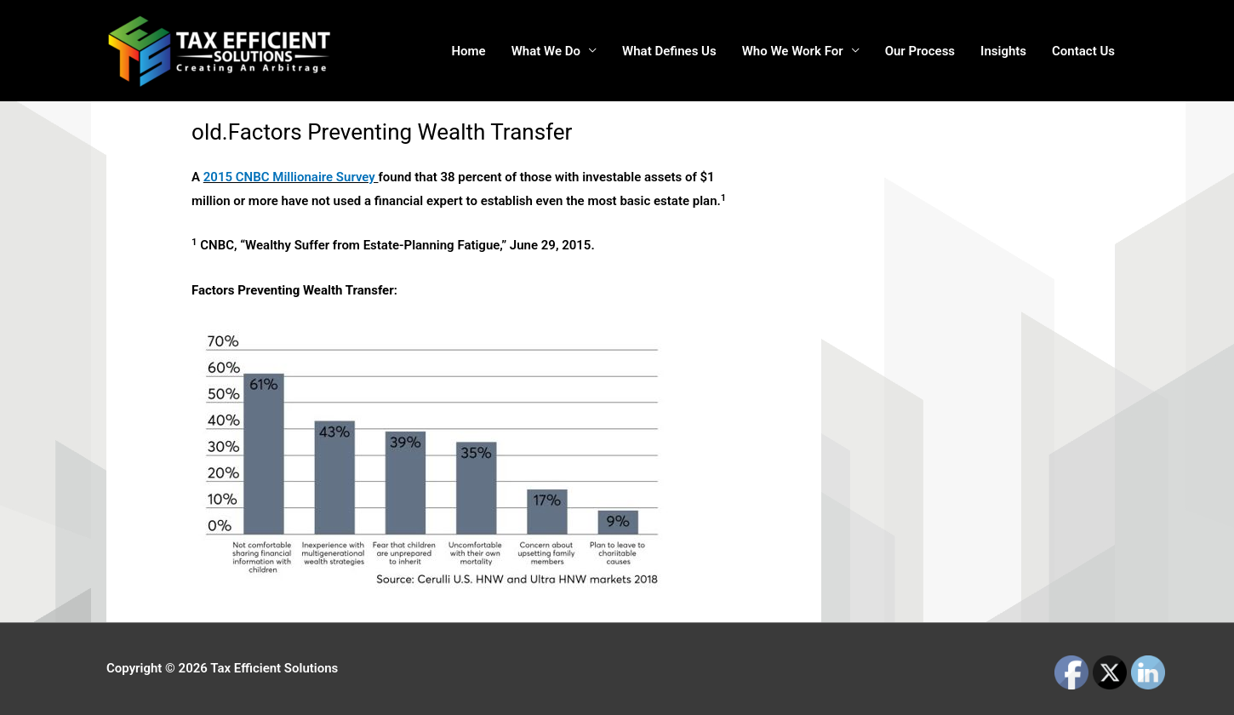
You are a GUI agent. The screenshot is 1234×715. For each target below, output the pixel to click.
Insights (1003, 51)
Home (468, 51)
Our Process (920, 51)
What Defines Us (669, 51)
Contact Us (1083, 51)
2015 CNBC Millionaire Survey (291, 177)
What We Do (545, 51)
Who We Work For (792, 51)
